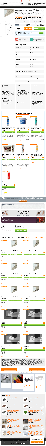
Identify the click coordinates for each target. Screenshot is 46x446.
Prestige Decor (28, 25)
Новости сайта (5, 416)
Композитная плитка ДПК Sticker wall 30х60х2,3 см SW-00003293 (13, 398)
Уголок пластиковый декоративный (17, 384)
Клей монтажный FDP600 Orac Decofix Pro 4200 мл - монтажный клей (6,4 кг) (23, 128)
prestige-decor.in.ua (40, 25)
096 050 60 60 (30, 3)
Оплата (19, 85)
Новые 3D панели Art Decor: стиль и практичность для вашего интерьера (13, 426)
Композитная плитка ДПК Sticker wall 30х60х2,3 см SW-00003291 (35, 398)
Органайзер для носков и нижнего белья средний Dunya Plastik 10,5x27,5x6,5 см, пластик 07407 (39, 385)
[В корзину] (14, 130)
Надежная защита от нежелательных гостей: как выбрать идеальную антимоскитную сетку (35, 420)
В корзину (28, 28)
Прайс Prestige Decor (38, 39)
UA (42, 0)
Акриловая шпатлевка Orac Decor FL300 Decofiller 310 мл (37, 155)
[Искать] (19, 3)
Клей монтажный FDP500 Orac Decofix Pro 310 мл (8, 128)
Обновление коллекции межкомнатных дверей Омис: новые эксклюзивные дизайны (35, 426)
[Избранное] (36, 0)
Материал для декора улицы (12, 406)
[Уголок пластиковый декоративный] (17, 378)
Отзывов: (27, 139)
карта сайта (28, 438)
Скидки (31, 1)
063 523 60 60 (24, 4)
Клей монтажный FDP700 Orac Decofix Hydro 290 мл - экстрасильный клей (37, 128)
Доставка (5, 85)
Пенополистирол (33, 59)
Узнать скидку (39, 28)
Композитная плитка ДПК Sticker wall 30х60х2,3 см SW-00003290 (13, 404)
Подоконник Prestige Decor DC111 (36, 370)
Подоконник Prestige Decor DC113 (8, 296)
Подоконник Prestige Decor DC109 (9, 370)
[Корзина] (39, 0)
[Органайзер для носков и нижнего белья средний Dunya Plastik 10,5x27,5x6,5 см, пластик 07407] (40, 378)
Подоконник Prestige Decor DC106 (31, 273)
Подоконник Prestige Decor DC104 (31, 250)
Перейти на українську (37, 442)
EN (43, 0)
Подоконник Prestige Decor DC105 (8, 273)
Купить (41, 32)
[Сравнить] (37, 0)
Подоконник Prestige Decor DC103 (8, 250)
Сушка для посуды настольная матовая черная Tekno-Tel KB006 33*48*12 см (28, 385)
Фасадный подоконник (34, 47)
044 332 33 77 (24, 3)
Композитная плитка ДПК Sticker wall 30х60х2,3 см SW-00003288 (13, 411)
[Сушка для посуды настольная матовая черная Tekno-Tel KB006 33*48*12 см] (28, 378)
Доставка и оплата (9, 0)
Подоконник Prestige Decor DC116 (31, 296)
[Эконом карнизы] (6, 378)
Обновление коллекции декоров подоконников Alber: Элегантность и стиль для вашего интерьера (14, 432)
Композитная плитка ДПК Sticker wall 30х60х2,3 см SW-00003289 (35, 404)
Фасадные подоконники (33, 237)
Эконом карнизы (7, 383)
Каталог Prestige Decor (24, 39)
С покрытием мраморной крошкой (36, 61)
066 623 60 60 (30, 4)
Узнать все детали (23, 200)
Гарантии (34, 85)
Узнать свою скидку (9, 132)
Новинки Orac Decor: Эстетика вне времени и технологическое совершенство (13, 420)
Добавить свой (21, 230)
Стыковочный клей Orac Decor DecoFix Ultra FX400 (8, 182)
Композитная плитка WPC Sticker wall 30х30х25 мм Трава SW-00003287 (35, 411)
